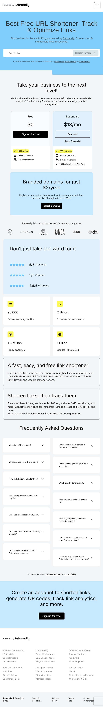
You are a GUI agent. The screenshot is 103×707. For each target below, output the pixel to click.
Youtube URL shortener (80, 650)
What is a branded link (13, 650)
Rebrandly (69, 38)
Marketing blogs (43, 679)
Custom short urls (77, 654)
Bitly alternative (43, 675)
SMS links (7, 671)
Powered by (16, 5)
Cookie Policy (84, 61)
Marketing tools (76, 661)
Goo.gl (72, 671)
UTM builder (9, 654)
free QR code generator (67, 413)
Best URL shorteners (12, 667)
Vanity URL (74, 658)
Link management (11, 679)
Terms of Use (59, 61)
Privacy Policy (70, 61)
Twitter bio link (10, 675)
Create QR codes (44, 671)
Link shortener (9, 661)
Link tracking (42, 650)
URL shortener (76, 667)
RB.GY (36, 376)
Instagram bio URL (44, 667)
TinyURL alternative (45, 661)
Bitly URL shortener (45, 658)
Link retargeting (10, 658)
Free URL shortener (45, 654)
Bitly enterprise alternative (81, 675)
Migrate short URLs (78, 679)
